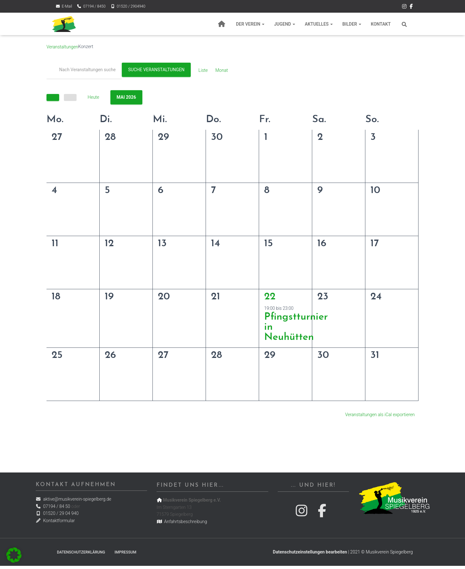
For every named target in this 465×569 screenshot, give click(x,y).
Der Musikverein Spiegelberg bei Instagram (404, 7)
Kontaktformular (55, 520)
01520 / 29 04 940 (57, 513)
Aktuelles (319, 24)
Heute (93, 97)
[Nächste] (70, 97)
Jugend (284, 24)
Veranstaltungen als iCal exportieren (380, 414)
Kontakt (381, 24)
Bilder (351, 24)
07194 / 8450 (91, 6)
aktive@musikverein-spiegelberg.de (73, 499)
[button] (14, 555)
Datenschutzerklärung (81, 552)
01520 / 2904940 (128, 6)
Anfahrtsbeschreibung (182, 521)
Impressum (125, 552)
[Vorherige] (52, 97)
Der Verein (250, 24)
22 (270, 297)
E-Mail (63, 6)
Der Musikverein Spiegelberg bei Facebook (411, 7)
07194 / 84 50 (53, 506)
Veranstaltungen (62, 46)
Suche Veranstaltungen (156, 69)
